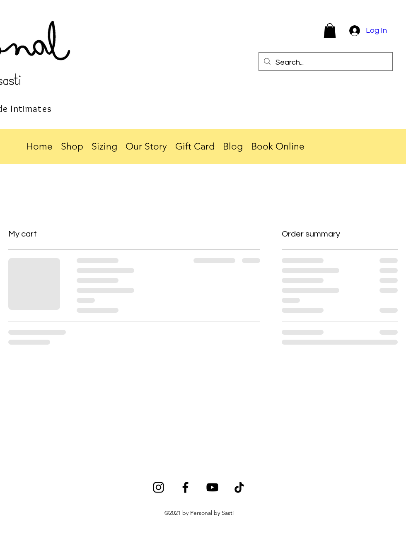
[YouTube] (212, 487)
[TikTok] (239, 487)
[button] (330, 30)
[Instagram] (158, 487)
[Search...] (325, 62)
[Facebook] (185, 487)
